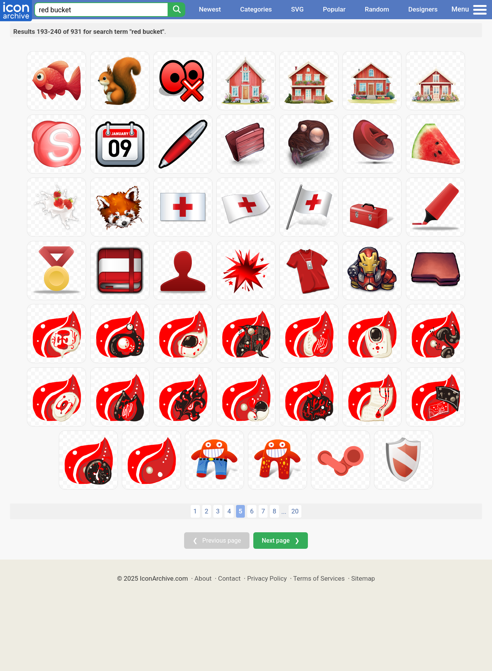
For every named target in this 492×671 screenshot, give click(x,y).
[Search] (176, 9)
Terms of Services (319, 578)
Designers (422, 9)
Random (377, 9)
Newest (210, 9)
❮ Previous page (217, 540)
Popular (334, 9)
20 (295, 511)
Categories (256, 9)
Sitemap (363, 578)
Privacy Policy (267, 578)
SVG (297, 9)
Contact (229, 578)
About (203, 578)
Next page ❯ (280, 540)
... (283, 511)
